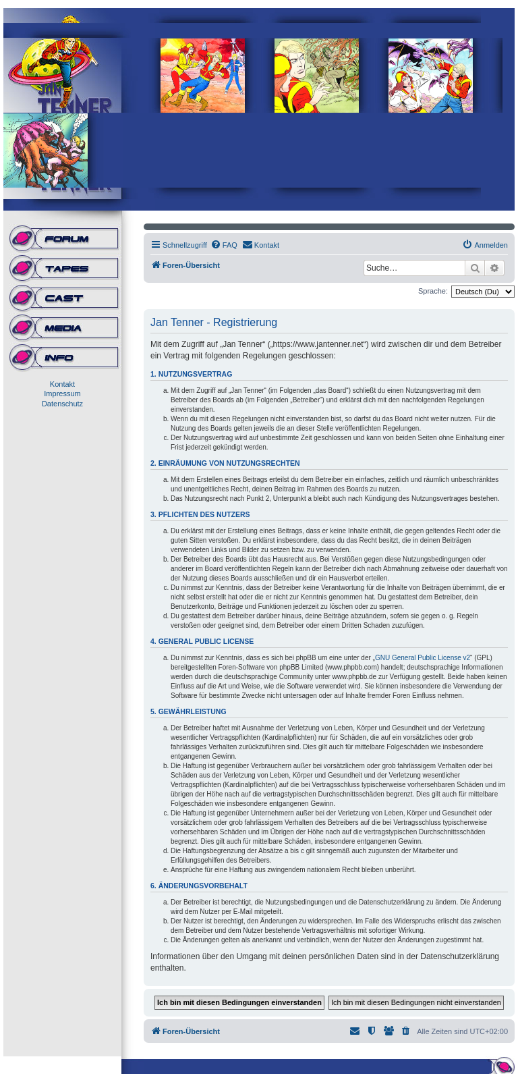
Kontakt (62, 384)
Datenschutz (62, 404)
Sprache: (433, 291)
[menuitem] (223, 245)
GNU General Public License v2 (422, 657)
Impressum (62, 393)
